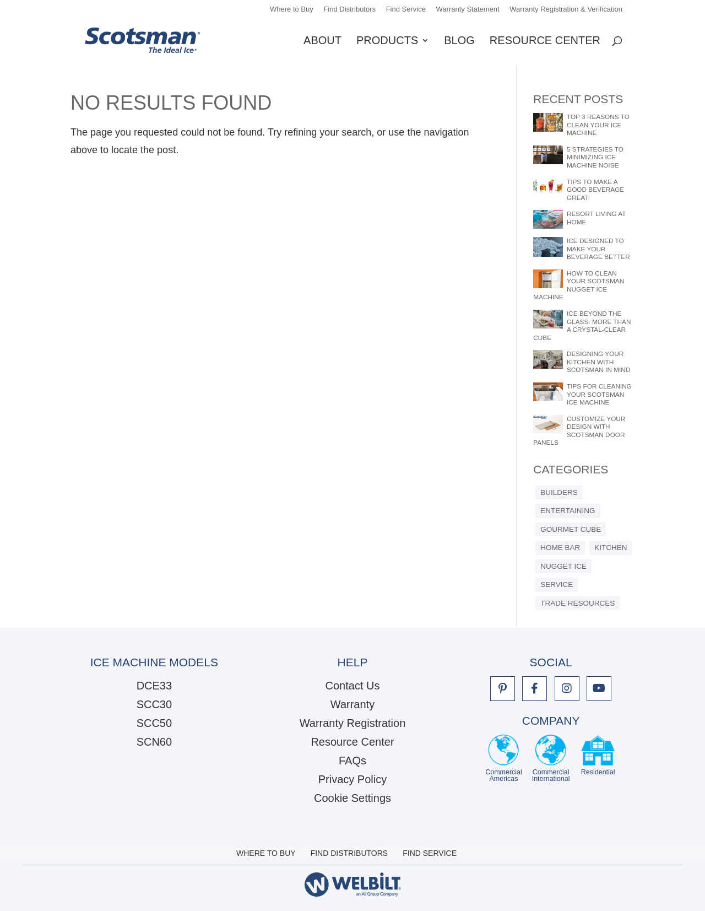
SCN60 (154, 742)
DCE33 (154, 686)
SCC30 (154, 704)
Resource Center (545, 41)
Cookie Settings (352, 798)
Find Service (406, 9)
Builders (559, 492)
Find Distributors (349, 9)
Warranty (352, 704)
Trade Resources (577, 603)
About (322, 41)
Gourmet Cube (570, 529)
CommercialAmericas (503, 758)
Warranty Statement (468, 9)
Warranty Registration (353, 723)
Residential (598, 758)
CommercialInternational (551, 758)
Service (556, 584)
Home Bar (560, 547)
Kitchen (610, 547)
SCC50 (154, 723)
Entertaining (567, 510)
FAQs (352, 760)
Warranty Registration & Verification (565, 9)
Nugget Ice (563, 566)
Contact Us (353, 686)
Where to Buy (291, 9)
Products (387, 41)
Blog (459, 41)
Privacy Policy (352, 779)
